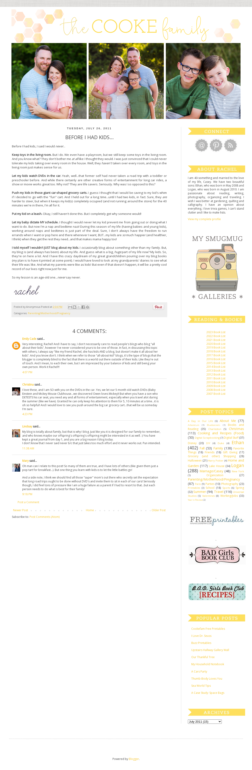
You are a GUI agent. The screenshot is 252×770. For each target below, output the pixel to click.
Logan (237, 465)
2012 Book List (215, 374)
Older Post (159, 510)
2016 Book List (215, 359)
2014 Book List (215, 367)
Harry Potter (215, 460)
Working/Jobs (229, 496)
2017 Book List (215, 355)
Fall (202, 448)
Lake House (216, 466)
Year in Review (195, 499)
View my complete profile (204, 219)
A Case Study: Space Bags (207, 693)
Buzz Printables (201, 643)
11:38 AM (28, 448)
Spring (240, 488)
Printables (194, 487)
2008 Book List (215, 390)
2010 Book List (215, 382)
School (210, 488)
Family (218, 448)
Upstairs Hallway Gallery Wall (210, 650)
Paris (198, 484)
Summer (199, 491)
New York (238, 471)
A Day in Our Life (200, 421)
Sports (226, 487)
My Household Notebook (207, 664)
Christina (28, 384)
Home (90, 510)
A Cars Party (199, 671)
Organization (214, 475)
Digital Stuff (231, 438)
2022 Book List (215, 336)
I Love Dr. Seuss (201, 636)
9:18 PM (27, 494)
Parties (209, 484)
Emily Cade (29, 339)
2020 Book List (215, 344)
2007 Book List (215, 394)
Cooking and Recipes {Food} (221, 433)
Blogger (134, 759)
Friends (209, 452)
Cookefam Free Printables (208, 629)
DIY (208, 443)
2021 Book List (215, 340)
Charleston (214, 429)
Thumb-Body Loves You (206, 679)
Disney (192, 443)
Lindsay (27, 426)
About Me (228, 421)
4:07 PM (27, 372)
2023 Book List (215, 332)
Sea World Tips (201, 686)
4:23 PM (27, 414)
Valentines (208, 495)
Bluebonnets (213, 425)
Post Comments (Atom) (45, 517)
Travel (218, 491)
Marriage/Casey (211, 471)
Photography (229, 484)
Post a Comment (28, 502)
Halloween (195, 460)
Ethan (238, 442)
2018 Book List (215, 351)
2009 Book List (215, 386)
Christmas (236, 429)
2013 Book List (215, 371)
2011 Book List (215, 378)
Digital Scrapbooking (207, 437)
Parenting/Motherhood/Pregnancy (49, 313)
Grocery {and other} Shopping (212, 456)
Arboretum (193, 425)
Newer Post (20, 510)
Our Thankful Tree (203, 657)
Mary (25, 461)
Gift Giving (230, 452)
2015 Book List (215, 363)
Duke (221, 443)
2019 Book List (215, 347)
